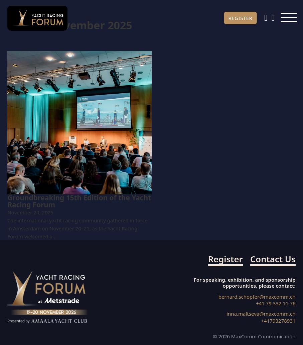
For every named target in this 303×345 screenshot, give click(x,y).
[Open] (289, 18)
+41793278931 (278, 320)
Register (240, 18)
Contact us (273, 259)
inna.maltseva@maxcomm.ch (260, 313)
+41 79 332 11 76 (276, 303)
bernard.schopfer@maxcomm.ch (257, 296)
